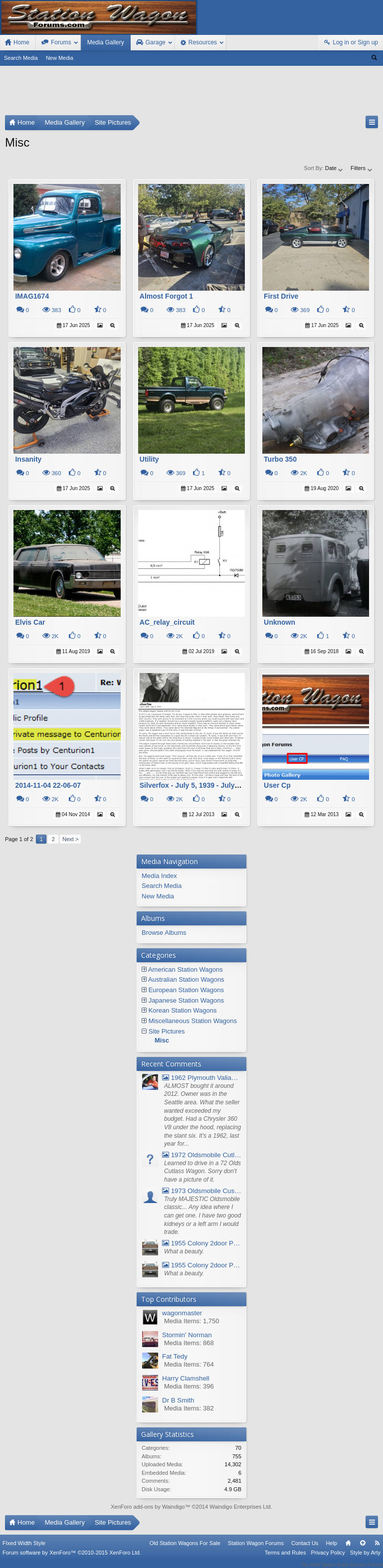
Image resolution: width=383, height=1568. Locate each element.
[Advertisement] (191, 92)
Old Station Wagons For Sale (185, 1550)
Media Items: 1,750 (191, 1321)
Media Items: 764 (189, 1364)
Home (348, 1549)
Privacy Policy (328, 1559)
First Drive (281, 296)
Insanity (28, 459)
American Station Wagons (185, 969)
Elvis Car (30, 622)
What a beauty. (184, 1251)
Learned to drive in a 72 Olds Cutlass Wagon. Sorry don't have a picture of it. (202, 1171)
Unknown (279, 622)
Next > (70, 839)
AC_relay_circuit (167, 622)
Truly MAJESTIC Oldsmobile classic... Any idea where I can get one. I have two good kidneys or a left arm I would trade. (202, 1216)
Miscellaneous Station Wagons (193, 1021)
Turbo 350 (280, 459)
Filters (362, 168)
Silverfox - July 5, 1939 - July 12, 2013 (202, 785)
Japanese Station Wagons (186, 1000)
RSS (377, 1549)
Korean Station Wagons (183, 1010)
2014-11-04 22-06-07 (48, 785)
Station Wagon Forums (256, 1550)
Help (331, 1550)
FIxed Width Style (23, 1550)
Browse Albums (164, 932)
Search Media (21, 58)
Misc (162, 1040)
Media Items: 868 (189, 1343)
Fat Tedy (175, 1356)
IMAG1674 (32, 296)
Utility (149, 459)
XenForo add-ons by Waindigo (148, 1507)
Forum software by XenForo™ (71, 1559)
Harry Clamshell (185, 1378)
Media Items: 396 (189, 1386)
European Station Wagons (186, 990)
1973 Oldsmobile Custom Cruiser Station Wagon (201, 1191)
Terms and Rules (285, 1559)
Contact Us (304, 1550)
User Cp (277, 785)
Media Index (159, 875)
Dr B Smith (178, 1400)
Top (362, 1549)
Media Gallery (105, 42)
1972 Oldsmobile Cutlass (201, 1155)
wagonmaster (182, 1313)
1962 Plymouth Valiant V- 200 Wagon (201, 1077)
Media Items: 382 (189, 1408)
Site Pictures (167, 1031)
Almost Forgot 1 (166, 296)
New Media (59, 58)
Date (334, 168)
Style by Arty (365, 1559)
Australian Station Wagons (186, 979)
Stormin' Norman (187, 1335)
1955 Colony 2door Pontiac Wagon (201, 1243)
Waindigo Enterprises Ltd (240, 1507)
